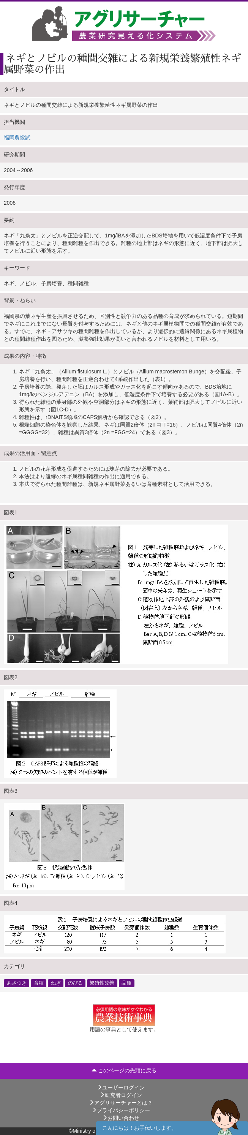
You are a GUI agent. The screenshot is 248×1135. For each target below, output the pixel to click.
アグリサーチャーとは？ (121, 1103)
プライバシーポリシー (121, 1110)
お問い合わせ (120, 1118)
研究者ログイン (121, 1095)
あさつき (17, 983)
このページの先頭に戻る (124, 1070)
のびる (75, 983)
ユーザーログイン (121, 1087)
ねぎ (56, 983)
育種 (39, 983)
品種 (126, 983)
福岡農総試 (17, 137)
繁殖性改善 (102, 983)
